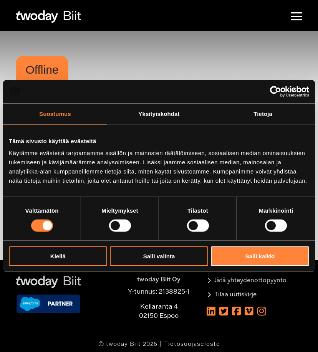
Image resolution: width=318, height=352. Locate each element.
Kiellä (58, 256)
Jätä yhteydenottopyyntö (250, 280)
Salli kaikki (260, 256)
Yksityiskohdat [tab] (158, 113)
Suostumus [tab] (55, 113)
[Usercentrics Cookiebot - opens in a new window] (275, 91)
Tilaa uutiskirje (235, 294)
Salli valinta (159, 256)
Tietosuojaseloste (192, 343)
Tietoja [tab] (262, 113)
